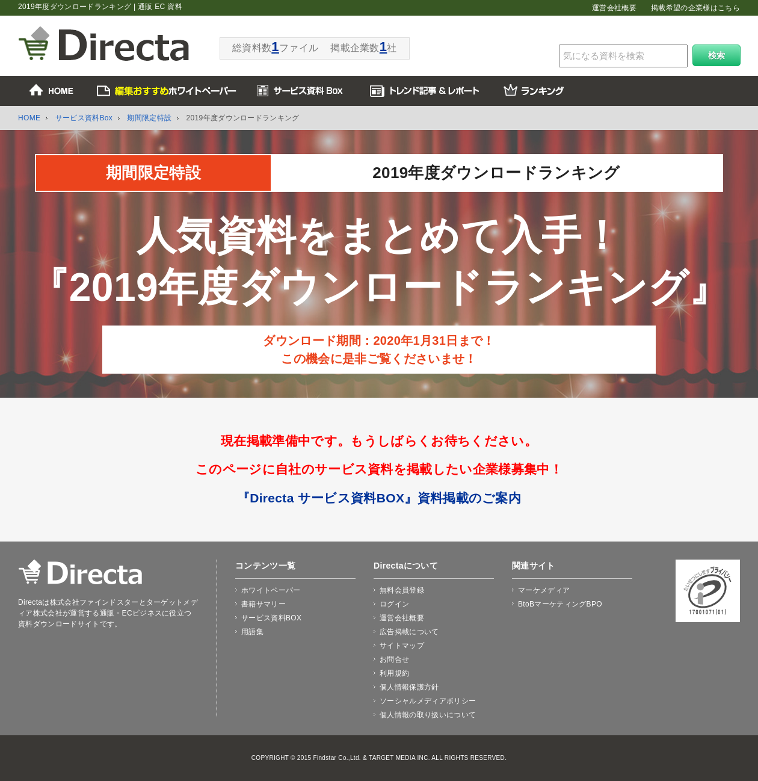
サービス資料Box (84, 118)
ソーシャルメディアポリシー (428, 701)
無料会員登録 (402, 590)
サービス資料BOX (271, 618)
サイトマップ (402, 645)
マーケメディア (544, 590)
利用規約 (394, 673)
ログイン (394, 604)
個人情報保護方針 (409, 687)
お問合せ (394, 659)
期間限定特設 (149, 118)
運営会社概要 (614, 8)
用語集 (252, 632)
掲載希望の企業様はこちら (695, 8)
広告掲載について (409, 632)
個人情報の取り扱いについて (428, 715)
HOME (29, 118)
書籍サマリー (263, 604)
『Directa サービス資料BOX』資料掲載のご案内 (379, 498)
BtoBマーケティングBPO (560, 604)
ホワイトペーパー (271, 590)
